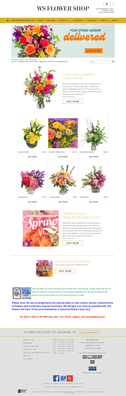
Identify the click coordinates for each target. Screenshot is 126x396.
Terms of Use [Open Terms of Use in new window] (69, 393)
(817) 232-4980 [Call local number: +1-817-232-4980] (109, 12)
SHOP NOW (94, 50)
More (115, 20)
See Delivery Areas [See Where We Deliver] (89, 332)
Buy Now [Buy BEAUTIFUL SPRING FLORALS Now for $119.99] (63, 156)
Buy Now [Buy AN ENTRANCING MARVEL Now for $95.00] (93, 156)
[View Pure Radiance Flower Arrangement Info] (93, 178)
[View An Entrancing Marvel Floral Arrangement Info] (93, 133)
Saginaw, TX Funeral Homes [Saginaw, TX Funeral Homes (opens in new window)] (53, 383)
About (105, 20)
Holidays (93, 20)
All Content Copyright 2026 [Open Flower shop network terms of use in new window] (43, 392)
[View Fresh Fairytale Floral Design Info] (32, 178)
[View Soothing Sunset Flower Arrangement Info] (63, 178)
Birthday (51, 20)
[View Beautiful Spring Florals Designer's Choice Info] (63, 133)
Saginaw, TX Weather (52, 387)
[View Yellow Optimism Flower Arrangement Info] (32, 133)
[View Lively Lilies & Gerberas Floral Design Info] (42, 88)
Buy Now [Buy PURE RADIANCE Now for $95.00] (93, 202)
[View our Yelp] (70, 381)
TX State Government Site (72, 387)
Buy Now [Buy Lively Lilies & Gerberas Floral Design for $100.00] (73, 101)
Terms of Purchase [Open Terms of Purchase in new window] (97, 392)
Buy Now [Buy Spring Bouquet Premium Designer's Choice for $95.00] (73, 243)
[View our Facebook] (56, 381)
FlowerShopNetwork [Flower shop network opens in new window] (64, 392)
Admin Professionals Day (23, 20)
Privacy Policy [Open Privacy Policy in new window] (81, 392)
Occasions (79, 20)
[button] (108, 4)
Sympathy (64, 20)
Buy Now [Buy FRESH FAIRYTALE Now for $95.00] (32, 202)
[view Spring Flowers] (63, 57)
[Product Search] (100, 61)
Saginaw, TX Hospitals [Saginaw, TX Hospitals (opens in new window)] (74, 383)
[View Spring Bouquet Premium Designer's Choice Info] (42, 228)
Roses (41, 20)
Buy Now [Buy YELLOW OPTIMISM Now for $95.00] (32, 156)
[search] (113, 62)
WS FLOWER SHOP (63, 8)
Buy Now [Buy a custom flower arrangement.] (65, 271)
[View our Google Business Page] (63, 381)
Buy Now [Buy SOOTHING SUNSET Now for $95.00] (63, 202)
